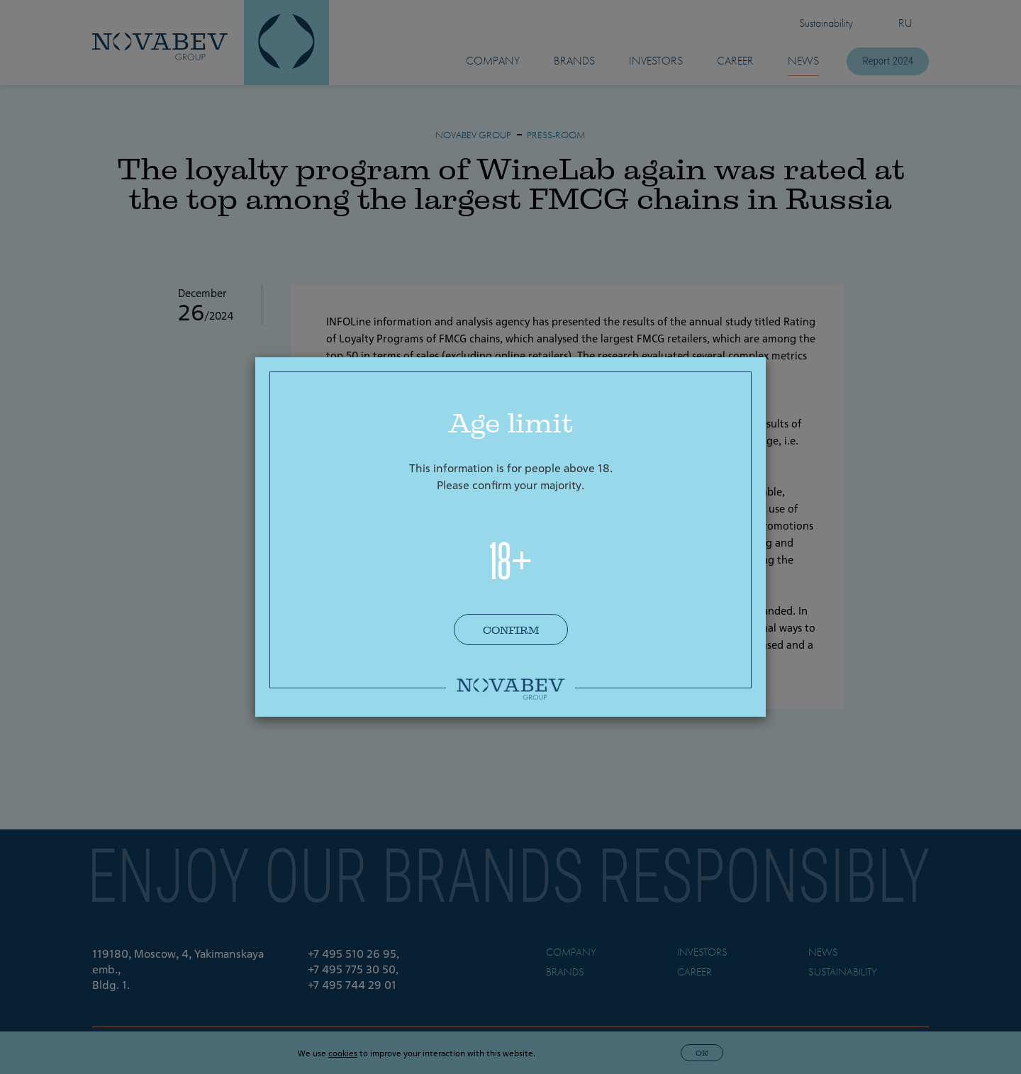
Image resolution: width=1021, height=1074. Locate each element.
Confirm (511, 630)
